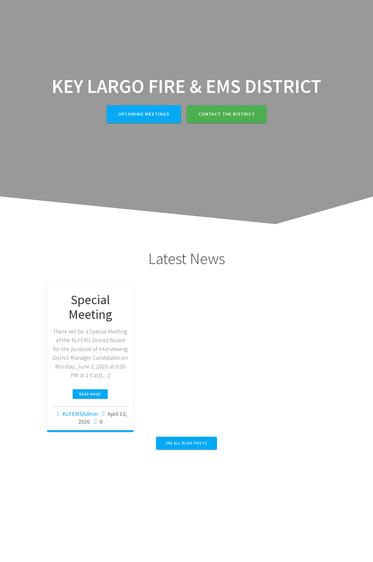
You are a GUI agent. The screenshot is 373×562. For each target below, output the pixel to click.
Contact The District (227, 114)
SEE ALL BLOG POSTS (186, 443)
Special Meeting (90, 307)
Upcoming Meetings (143, 114)
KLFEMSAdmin (80, 414)
